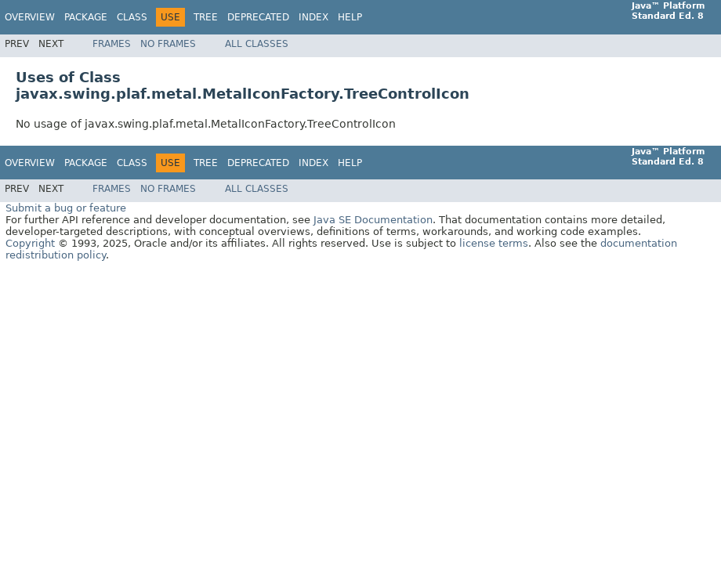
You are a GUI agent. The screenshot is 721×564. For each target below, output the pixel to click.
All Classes (256, 43)
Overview (30, 17)
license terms (493, 243)
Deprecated (258, 17)
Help (350, 17)
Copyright (30, 243)
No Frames (168, 43)
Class (132, 17)
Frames (111, 43)
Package (85, 17)
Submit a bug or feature (65, 208)
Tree (206, 17)
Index (313, 17)
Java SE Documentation (373, 220)
